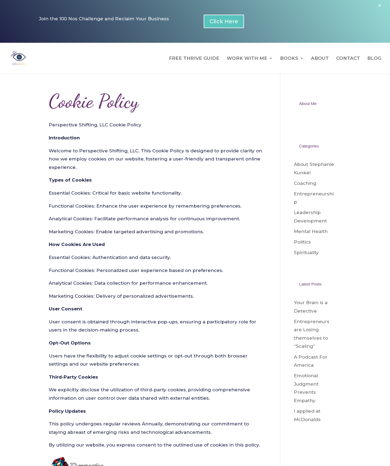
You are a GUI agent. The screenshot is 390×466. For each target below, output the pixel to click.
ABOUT (320, 58)
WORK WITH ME (247, 58)
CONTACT (348, 58)
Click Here (224, 21)
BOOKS (289, 58)
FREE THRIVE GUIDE (194, 58)
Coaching (305, 183)
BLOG (374, 58)
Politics (302, 242)
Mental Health (311, 231)
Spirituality (306, 252)
